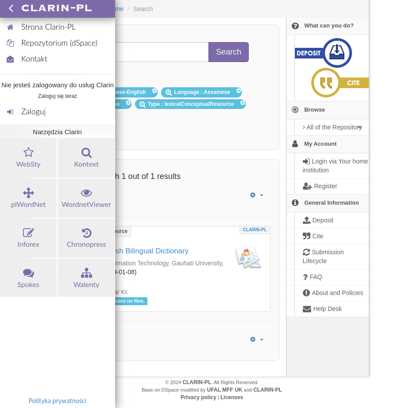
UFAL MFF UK (225, 390)
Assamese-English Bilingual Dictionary (125, 251)
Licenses (231, 397)
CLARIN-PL (255, 229)
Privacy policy (199, 397)
